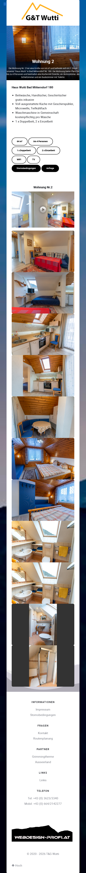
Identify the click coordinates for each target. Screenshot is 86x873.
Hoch (17, 865)
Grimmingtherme (43, 757)
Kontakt (43, 733)
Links (43, 780)
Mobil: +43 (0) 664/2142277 (43, 804)
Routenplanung (43, 738)
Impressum (43, 709)
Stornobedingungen (26, 168)
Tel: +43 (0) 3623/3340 (43, 798)
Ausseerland (43, 762)
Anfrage (50, 168)
